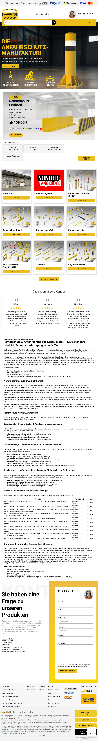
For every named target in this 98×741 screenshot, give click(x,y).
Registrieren (31, 693)
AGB (49, 697)
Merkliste (41, 693)
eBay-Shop (60, 720)
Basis (42, 735)
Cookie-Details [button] (79, 737)
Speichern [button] (86, 720)
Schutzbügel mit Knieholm (10, 700)
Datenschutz (52, 703)
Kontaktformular (11, 66)
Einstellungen (5, 733)
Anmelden (30, 690)
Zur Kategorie (16, 199)
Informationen (53, 693)
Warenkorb (41, 690)
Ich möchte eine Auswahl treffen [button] (86, 732)
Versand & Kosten (54, 700)
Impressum (86, 738)
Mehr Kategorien (49, 282)
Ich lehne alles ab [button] (85, 725)
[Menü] (95, 728)
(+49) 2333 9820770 (88, 13)
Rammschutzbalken (8, 693)
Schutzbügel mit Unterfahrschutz (13, 707)
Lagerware (5, 690)
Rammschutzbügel (8, 703)
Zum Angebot (16, 135)
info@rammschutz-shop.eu (89, 15)
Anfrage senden (86, 158)
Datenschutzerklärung (40, 731)
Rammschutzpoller (8, 697)
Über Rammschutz (54, 707)
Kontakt (50, 690)
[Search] (28, 22)
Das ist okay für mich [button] (86, 713)
